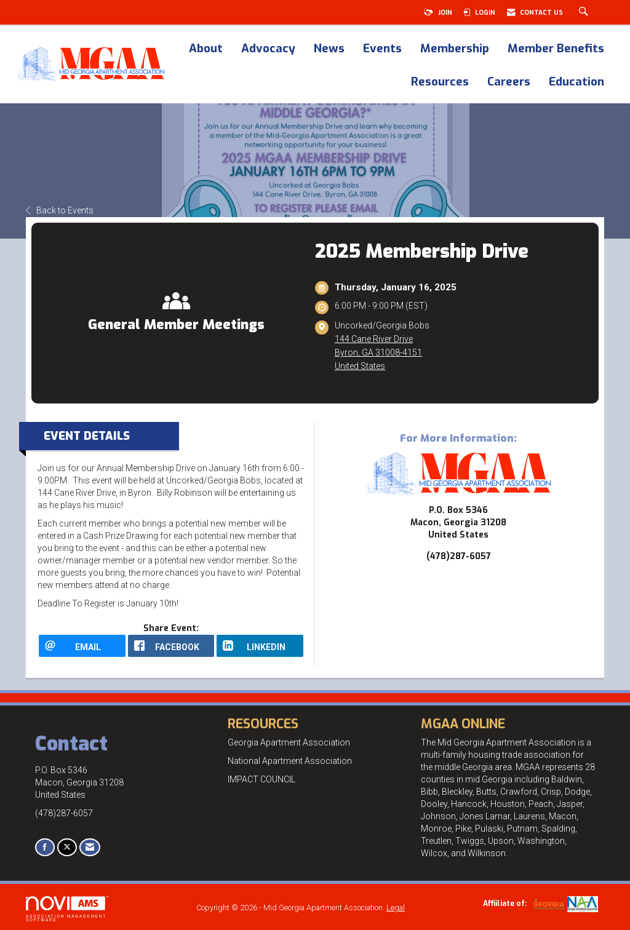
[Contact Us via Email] (89, 847)
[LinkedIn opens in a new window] (260, 646)
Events (382, 49)
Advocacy (268, 49)
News (329, 49)
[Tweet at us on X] (67, 847)
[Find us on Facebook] (45, 847)
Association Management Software (67, 909)
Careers (508, 82)
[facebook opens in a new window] (171, 646)
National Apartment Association (290, 761)
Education (576, 82)
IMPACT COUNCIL (261, 779)
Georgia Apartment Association (289, 742)
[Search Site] (585, 12)
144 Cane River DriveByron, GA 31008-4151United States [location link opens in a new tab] (378, 352)
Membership (454, 49)
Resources (440, 82)
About (206, 49)
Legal (395, 907)
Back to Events (60, 210)
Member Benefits (556, 49)
